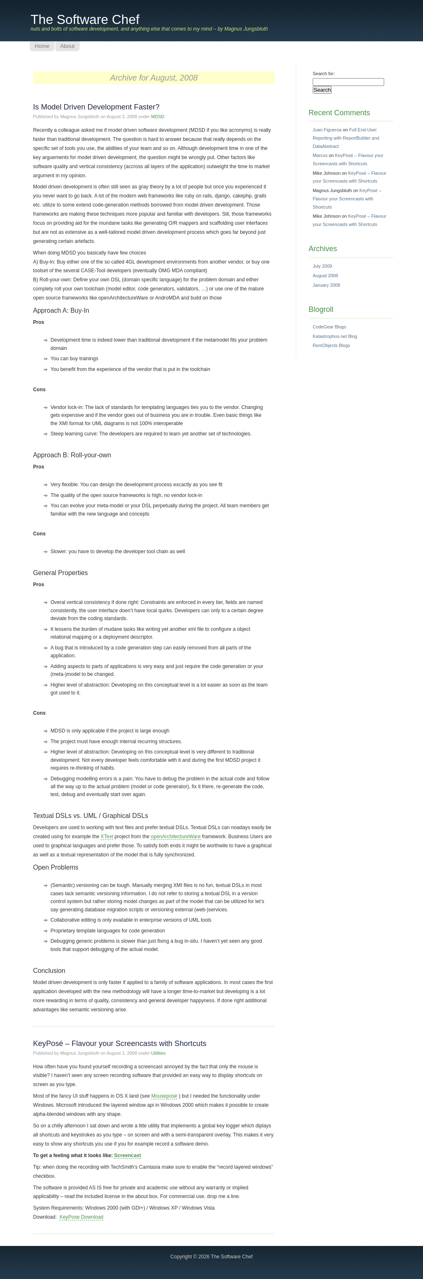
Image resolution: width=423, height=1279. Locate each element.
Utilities (158, 1053)
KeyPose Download (81, 1217)
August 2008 (325, 275)
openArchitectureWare (176, 836)
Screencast (127, 1155)
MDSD (157, 116)
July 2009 (322, 266)
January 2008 (326, 285)
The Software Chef (85, 19)
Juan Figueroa (327, 129)
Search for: (324, 73)
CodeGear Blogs (329, 326)
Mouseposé (164, 1096)
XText (107, 836)
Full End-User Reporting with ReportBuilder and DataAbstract (346, 137)
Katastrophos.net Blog (335, 336)
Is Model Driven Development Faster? (96, 106)
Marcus (320, 155)
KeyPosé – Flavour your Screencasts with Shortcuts (120, 1043)
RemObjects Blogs (331, 345)
